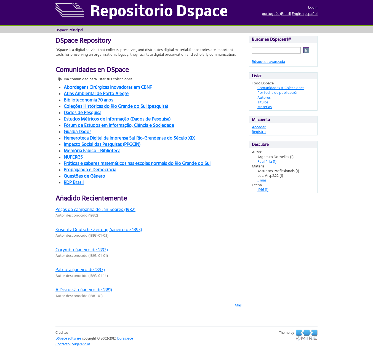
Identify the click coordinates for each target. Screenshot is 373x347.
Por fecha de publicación (278, 92)
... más (262, 180)
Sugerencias (81, 344)
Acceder (259, 127)
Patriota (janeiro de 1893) (80, 269)
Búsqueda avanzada (268, 61)
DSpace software (68, 338)
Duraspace (125, 338)
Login (313, 7)
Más (238, 305)
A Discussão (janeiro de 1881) (83, 289)
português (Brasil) (276, 13)
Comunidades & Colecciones (280, 87)
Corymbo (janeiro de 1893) (81, 249)
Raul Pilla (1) (266, 161)
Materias (264, 107)
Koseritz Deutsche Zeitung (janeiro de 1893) (98, 229)
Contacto (62, 344)
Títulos (262, 102)
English (298, 13)
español (311, 13)
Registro (259, 131)
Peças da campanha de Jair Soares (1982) (95, 209)
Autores (264, 97)
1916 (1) (262, 189)
